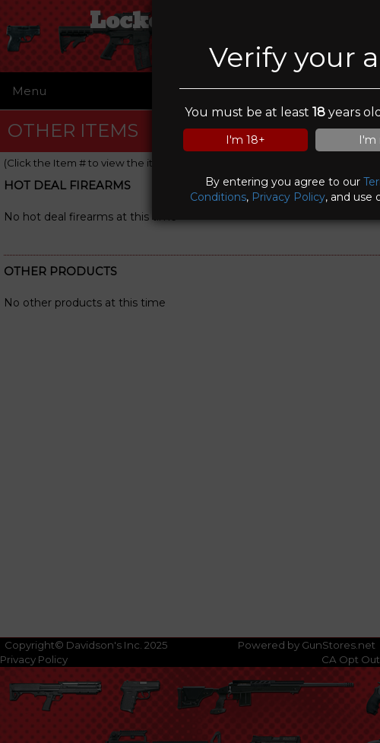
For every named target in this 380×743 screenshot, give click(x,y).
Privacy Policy (288, 197)
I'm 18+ (245, 140)
